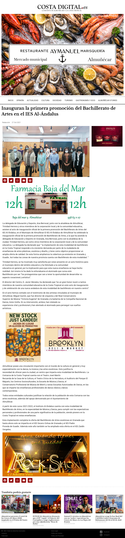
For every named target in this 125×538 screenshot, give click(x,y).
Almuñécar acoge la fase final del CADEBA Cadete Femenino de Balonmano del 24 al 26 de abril (108, 518)
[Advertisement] (107, 181)
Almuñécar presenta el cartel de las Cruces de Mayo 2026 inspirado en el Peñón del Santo (14, 518)
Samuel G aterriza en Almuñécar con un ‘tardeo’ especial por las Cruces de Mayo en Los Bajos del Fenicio (77, 519)
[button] (4, 180)
